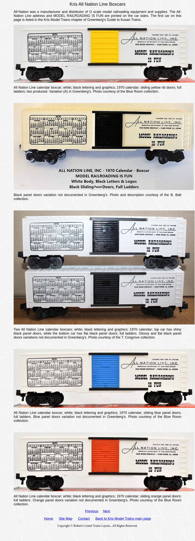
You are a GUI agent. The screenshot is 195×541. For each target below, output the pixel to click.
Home (48, 519)
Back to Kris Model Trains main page (123, 519)
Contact (84, 519)
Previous (91, 511)
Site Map (65, 519)
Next (106, 511)
